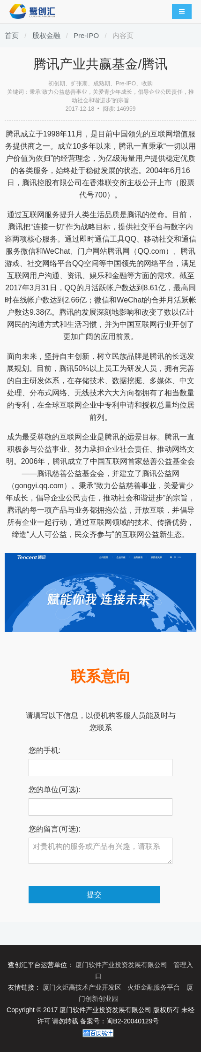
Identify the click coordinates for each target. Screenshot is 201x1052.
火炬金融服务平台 (154, 987)
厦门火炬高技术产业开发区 (83, 987)
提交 (94, 895)
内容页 (123, 35)
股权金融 (46, 35)
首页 (12, 35)
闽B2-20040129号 (132, 1021)
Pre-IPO (86, 35)
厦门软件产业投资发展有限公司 (122, 965)
